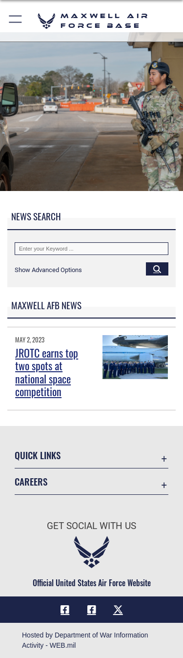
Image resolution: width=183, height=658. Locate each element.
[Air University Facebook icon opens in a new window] (91, 609)
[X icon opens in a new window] (118, 609)
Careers (31, 481)
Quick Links (38, 455)
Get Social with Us (91, 525)
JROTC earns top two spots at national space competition (46, 372)
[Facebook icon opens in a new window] (65, 609)
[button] (16, 21)
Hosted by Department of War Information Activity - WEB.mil (85, 640)
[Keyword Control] (91, 248)
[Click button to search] (157, 268)
